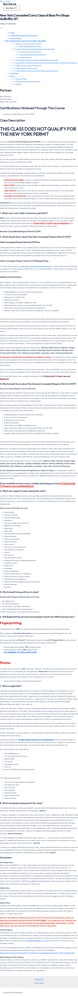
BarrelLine (9, 4)
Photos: (16, 76)
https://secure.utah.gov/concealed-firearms (36, 266)
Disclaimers (18, 84)
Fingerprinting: (14, 73)
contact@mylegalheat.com (34, 941)
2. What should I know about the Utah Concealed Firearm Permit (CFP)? (35, 49)
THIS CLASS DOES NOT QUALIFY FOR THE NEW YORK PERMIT (25, 41)
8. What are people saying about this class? (27, 81)
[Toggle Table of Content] (1, 28)
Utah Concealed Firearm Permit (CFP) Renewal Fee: (33, 54)
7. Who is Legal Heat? (21, 79)
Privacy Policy (39, 983)
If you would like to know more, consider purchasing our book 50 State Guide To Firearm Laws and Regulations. (46, 63)
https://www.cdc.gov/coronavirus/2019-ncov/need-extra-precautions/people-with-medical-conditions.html (37, 953)
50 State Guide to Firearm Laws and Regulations (36, 740)
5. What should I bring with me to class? (26, 68)
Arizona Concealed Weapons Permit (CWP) (30, 46)
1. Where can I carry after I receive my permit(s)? (28, 43)
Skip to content (5, 1)
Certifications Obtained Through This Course (24, 35)
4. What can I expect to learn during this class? (28, 65)
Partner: (12, 33)
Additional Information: (25, 57)
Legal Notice (39, 979)
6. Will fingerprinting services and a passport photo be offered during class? (36, 71)
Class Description (16, 38)
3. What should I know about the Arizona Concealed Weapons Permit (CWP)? (36, 60)
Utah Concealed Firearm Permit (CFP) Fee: (30, 51)
